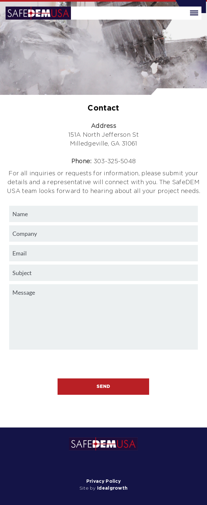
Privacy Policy (103, 481)
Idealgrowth (112, 488)
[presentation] (103, 365)
